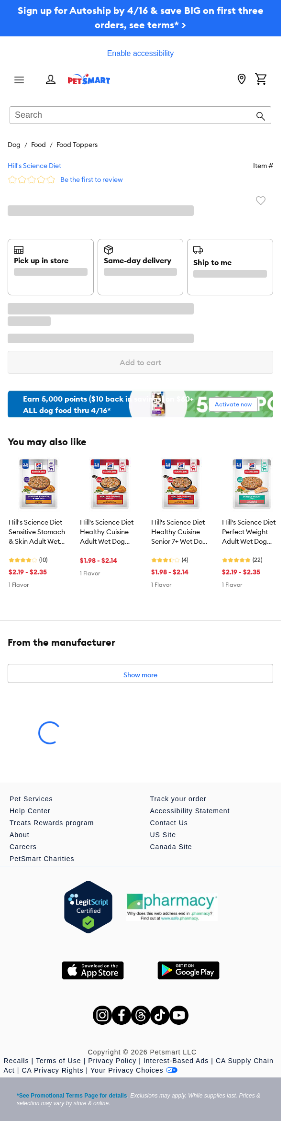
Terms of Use (58, 1061)
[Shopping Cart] (260, 80)
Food (38, 144)
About (20, 835)
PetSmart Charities (42, 859)
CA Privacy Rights (52, 1070)
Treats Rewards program (52, 823)
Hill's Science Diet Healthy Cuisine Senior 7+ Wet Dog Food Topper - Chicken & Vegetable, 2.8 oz (179, 532)
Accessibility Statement (190, 811)
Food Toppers (77, 144)
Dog (14, 144)
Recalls (16, 1061)
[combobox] (140, 115)
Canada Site (171, 847)
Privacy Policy (112, 1061)
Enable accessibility (140, 53)
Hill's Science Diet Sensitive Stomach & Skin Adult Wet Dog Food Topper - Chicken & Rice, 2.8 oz (37, 532)
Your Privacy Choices (133, 1070)
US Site (163, 835)
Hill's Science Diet (34, 165)
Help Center (30, 811)
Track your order (178, 799)
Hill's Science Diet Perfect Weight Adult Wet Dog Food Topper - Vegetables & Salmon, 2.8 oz (249, 532)
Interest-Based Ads (176, 1061)
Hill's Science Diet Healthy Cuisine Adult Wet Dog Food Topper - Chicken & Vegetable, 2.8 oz (107, 532)
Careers (23, 847)
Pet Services (31, 799)
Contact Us (169, 823)
